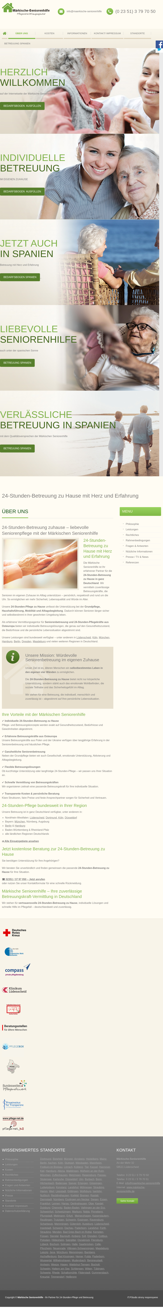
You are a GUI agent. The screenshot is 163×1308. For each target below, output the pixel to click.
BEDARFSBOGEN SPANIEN (20, 278)
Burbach (89, 1180)
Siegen (95, 1200)
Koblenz (78, 1168)
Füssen (44, 1237)
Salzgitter (71, 1241)
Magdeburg (39, 642)
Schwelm (45, 1269)
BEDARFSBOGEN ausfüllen (22, 107)
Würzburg (62, 1253)
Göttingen (72, 1192)
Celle (98, 1245)
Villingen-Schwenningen (80, 1249)
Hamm (44, 1192)
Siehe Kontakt (127, 1202)
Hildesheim (58, 1241)
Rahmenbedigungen (16, 1181)
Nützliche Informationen (139, 552)
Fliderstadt (84, 1273)
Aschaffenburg (48, 1257)
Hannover (104, 1168)
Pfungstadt (46, 1217)
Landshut (73, 1188)
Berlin (17, 642)
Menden (57, 1233)
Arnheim (45, 1265)
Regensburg (89, 1176)
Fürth (103, 1229)
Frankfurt (45, 1204)
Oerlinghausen (78, 1204)
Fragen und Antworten (17, 1186)
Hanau (65, 1204)
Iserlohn (97, 1192)
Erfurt (69, 1217)
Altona (61, 1172)
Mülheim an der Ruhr (92, 1172)
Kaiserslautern (100, 1217)
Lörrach (68, 1168)
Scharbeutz (46, 1225)
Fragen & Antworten (137, 547)
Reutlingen (46, 1221)
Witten (88, 1269)
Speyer (72, 1184)
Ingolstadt (45, 1229)
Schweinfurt (46, 1212)
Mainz (103, 1160)
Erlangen (83, 1184)
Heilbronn (71, 1278)
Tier (87, 1168)
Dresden (26, 642)
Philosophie (132, 525)
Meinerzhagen (83, 1217)
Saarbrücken (86, 1245)
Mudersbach (79, 1261)
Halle (75, 1245)
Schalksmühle (69, 1273)
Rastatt (94, 1196)
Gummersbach (100, 1273)
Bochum (54, 1245)
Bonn (99, 1180)
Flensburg (97, 1241)
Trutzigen (59, 1221)
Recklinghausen (60, 1196)
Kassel (94, 1168)
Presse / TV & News (137, 558)
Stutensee (46, 1180)
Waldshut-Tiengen (79, 1265)
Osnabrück (84, 1241)
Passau (101, 1176)
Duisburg (45, 1208)
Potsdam (45, 1241)
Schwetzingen (63, 1212)
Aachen (52, 1164)
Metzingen (75, 1176)
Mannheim (96, 1164)
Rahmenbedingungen (138, 541)
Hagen (64, 1265)
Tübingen (99, 1269)
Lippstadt (61, 1192)
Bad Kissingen (66, 1257)
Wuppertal (46, 1261)
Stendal (54, 1237)
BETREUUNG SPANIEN (17, 43)
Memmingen (61, 1225)
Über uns (21, 33)
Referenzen (132, 563)
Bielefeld (57, 1160)
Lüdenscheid (84, 638)
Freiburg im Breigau (51, 1168)
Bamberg (89, 1253)
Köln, (61, 818)
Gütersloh (75, 1225)
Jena (52, 1253)
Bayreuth (65, 1237)
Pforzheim (46, 1249)
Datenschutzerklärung (17, 1212)
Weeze (55, 1265)
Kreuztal (45, 1278)
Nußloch (45, 1196)
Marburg (77, 1212)
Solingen (65, 1245)
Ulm (81, 1180)
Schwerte (45, 1273)
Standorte (137, 33)
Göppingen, (96, 1184)
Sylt (84, 1237)
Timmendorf (57, 1278)
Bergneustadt (94, 1261)
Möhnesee (86, 1188)
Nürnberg (58, 1200)
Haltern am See (61, 1269)
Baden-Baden (71, 1208)
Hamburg (7, 642)
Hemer (79, 1257)
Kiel (42, 1172)
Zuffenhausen (60, 1176)
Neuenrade (59, 1249)
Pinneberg (97, 1212)
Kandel (99, 1204)
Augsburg (87, 1225)
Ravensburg (96, 1221)
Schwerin (71, 1221)
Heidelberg (92, 1160)
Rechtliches (132, 536)
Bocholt (95, 1265)
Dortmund (45, 1160)
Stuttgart (69, 1164)
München (104, 638)
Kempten (98, 1233)
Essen (103, 1200)
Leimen (56, 1204)
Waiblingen (72, 1172)
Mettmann (59, 1217)
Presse (9, 1196)
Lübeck (44, 1245)
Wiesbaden (81, 1164)
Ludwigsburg (47, 1188)
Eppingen (83, 1221)
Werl (51, 1192)
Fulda (88, 1257)
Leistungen (132, 530)
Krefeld (75, 1196)
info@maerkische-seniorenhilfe (84, 11)
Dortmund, (52, 818)
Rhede (56, 1273)
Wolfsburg (85, 1192)
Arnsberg (79, 1160)
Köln (94, 638)
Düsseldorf (71, 818)
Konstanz (61, 1188)
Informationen (77, 33)
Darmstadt (46, 1200)
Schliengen (77, 1269)
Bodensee (61, 1184)
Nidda (86, 1212)
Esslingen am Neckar (77, 1200)
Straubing (98, 1188)
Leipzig (44, 1253)
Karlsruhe (58, 1180)
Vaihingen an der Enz (93, 1208)
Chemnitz (57, 1208)
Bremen (84, 1196)
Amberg (75, 1237)
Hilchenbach (47, 1184)
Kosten (49, 33)
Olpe (91, 1204)
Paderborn (81, 1229)
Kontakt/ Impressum (107, 33)
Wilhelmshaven (61, 1261)
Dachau (68, 1229)
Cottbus (102, 1237)
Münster (68, 1160)
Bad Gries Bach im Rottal (77, 1233)
